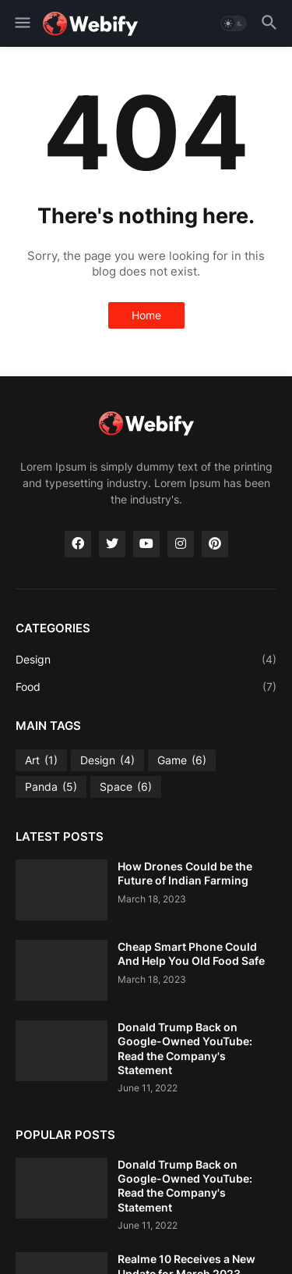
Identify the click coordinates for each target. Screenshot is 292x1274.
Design (146, 659)
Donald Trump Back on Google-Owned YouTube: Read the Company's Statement (185, 1048)
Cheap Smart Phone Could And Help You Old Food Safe (191, 953)
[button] (21, 23)
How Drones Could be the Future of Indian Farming (185, 873)
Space (126, 787)
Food (146, 687)
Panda (51, 787)
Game (181, 760)
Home (146, 315)
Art (41, 760)
